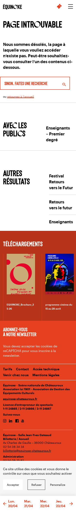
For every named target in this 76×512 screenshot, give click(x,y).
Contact (22, 369)
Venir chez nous (16, 375)
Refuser (36, 484)
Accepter (13, 484)
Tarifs (7, 369)
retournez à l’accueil (20, 96)
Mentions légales (45, 375)
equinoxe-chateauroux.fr (20, 399)
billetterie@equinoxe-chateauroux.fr (27, 450)
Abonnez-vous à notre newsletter (19, 331)
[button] (4, 504)
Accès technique (46, 369)
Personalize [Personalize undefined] (57, 484)
